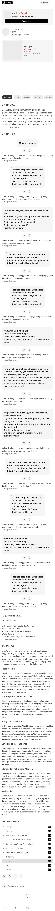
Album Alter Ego (31, 49)
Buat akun (26, 21)
